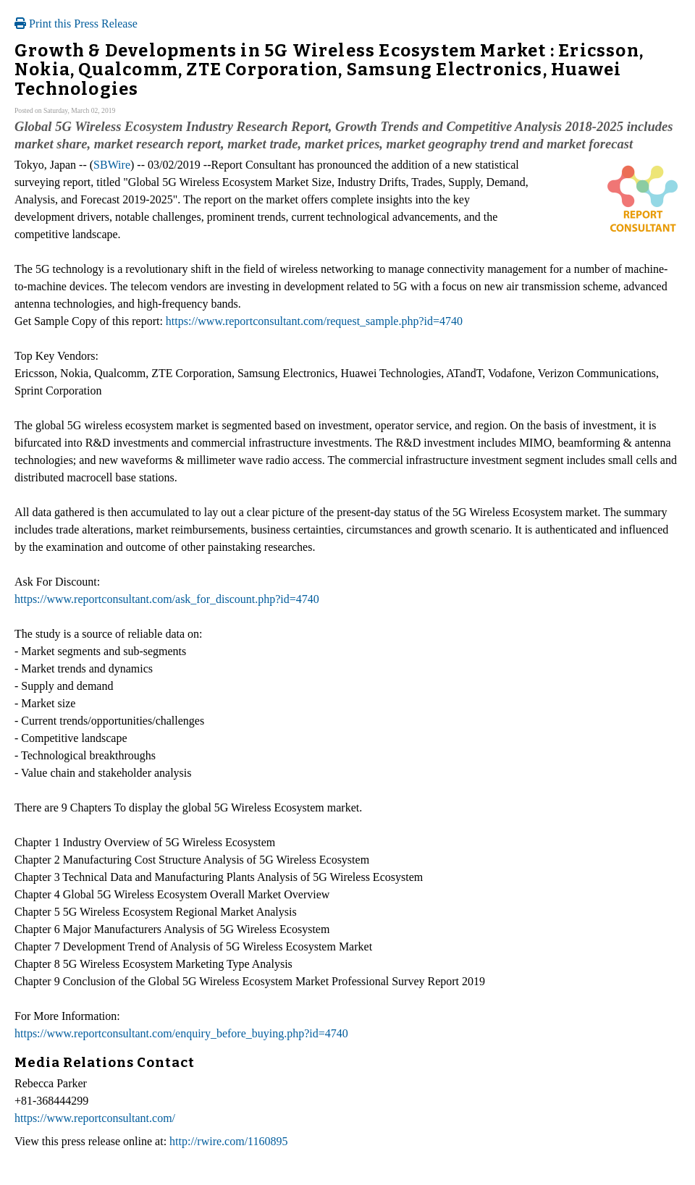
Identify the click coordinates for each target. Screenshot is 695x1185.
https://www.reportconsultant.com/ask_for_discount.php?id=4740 (166, 599)
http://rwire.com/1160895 (228, 1141)
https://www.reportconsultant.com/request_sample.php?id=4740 (314, 321)
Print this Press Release (76, 23)
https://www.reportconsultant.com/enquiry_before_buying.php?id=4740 (181, 1033)
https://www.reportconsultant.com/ (94, 1118)
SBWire (111, 165)
